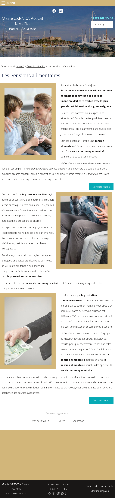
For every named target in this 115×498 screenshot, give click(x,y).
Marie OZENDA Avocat (16, 489)
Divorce (61, 421)
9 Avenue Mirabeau (58, 487)
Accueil (20, 66)
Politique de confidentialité (100, 486)
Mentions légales (100, 491)
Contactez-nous (101, 186)
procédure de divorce (29, 220)
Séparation (78, 421)
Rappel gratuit (102, 24)
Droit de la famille (36, 66)
